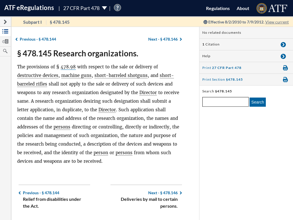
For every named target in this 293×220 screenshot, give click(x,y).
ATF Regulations (29, 7)
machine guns (76, 75)
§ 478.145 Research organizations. (77, 53)
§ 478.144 (38, 39)
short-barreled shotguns (121, 75)
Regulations (218, 8)
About (243, 8)
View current (277, 21)
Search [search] (257, 102)
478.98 (68, 67)
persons (62, 127)
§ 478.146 (163, 39)
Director (148, 92)
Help (206, 56)
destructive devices (37, 75)
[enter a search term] (225, 102)
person (101, 152)
